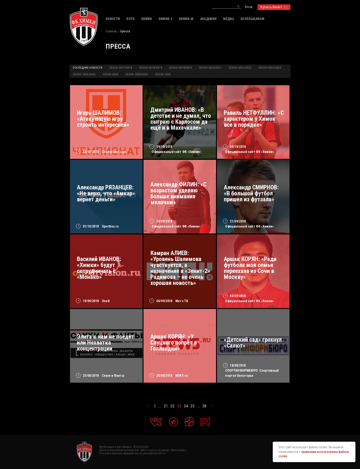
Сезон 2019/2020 (180, 67)
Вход (248, 7)
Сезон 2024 (110, 74)
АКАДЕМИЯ (208, 19)
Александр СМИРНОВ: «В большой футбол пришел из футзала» (251, 193)
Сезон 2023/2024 (84, 74)
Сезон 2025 (163, 74)
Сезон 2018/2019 (150, 67)
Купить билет (274, 7)
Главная (111, 31)
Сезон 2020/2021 (210, 67)
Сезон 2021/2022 (240, 67)
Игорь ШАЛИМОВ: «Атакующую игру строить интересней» (103, 118)
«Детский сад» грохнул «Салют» (253, 342)
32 (172, 406)
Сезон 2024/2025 (136, 74)
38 (204, 406)
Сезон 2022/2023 (270, 67)
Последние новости (87, 67)
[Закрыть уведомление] (352, 445)
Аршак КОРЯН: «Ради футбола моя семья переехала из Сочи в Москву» (250, 268)
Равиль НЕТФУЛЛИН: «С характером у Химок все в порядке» (254, 118)
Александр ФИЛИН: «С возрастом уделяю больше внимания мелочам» (178, 193)
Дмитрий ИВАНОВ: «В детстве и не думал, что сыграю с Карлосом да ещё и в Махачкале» (180, 118)
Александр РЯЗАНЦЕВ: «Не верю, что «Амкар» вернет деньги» (106, 193)
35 (192, 406)
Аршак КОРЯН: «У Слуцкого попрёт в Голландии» (173, 342)
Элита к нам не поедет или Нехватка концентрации (105, 342)
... (159, 406)
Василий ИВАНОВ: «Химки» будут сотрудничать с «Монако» (99, 268)
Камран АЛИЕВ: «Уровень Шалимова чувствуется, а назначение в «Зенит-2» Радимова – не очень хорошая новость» (180, 268)
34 (186, 406)
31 (166, 406)
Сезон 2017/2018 (120, 67)
